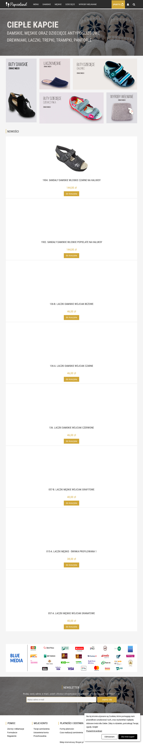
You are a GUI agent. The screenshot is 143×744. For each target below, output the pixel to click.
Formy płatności (67, 729)
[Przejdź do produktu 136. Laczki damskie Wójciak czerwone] (71, 410)
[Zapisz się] (106, 699)
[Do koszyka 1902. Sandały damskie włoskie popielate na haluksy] (71, 255)
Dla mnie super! (127, 737)
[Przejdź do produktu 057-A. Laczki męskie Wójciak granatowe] (71, 595)
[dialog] (112, 727)
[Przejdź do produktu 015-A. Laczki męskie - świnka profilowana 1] (71, 533)
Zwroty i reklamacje (15, 729)
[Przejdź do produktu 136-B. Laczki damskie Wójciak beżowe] (71, 286)
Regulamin (11, 736)
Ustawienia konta (41, 732)
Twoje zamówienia (42, 729)
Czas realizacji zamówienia (71, 732)
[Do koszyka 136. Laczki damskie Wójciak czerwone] (71, 441)
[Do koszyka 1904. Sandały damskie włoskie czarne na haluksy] (71, 193)
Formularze (12, 732)
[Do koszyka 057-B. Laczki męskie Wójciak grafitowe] (71, 502)
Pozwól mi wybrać (94, 731)
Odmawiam (109, 737)
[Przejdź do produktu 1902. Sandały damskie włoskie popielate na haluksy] (71, 224)
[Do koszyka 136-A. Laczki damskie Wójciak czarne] (71, 379)
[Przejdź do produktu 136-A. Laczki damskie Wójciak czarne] (71, 348)
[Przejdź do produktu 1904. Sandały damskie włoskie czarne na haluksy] (71, 162)
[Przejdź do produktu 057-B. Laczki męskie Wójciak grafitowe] (71, 471)
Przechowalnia (40, 736)
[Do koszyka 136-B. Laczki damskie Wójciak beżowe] (71, 317)
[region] (71, 32)
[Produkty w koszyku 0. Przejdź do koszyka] (118, 4)
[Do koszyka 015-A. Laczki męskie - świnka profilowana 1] (71, 564)
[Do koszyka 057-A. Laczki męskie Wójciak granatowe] (71, 626)
